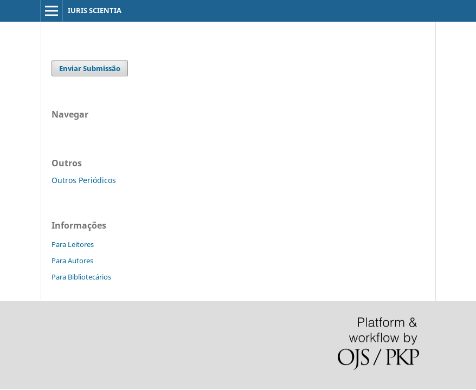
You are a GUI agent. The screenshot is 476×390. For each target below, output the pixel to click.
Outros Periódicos (84, 180)
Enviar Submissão (89, 68)
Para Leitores (73, 244)
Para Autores (72, 260)
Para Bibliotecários (81, 277)
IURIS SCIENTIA (94, 10)
